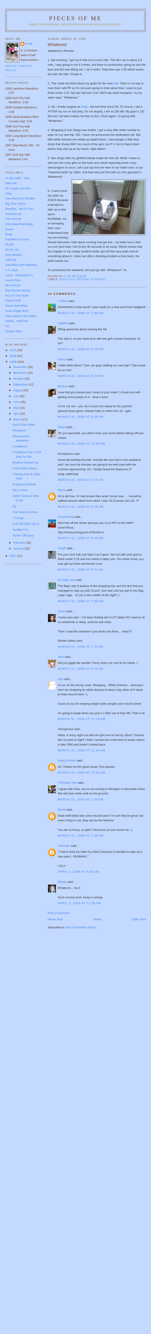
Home (97, 919)
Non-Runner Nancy (17, 290)
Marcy (62, 490)
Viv (7, 326)
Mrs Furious (13, 285)
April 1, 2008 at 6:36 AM (78, 871)
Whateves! (19, 430)
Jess (61, 656)
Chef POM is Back (24, 468)
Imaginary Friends (24, 484)
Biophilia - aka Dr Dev (19, 208)
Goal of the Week (23, 424)
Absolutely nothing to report (82, 279)
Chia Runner (13, 214)
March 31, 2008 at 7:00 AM (80, 601)
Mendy (62, 882)
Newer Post (55, 919)
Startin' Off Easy (22, 535)
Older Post (139, 919)
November (20, 372)
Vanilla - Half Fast (16, 321)
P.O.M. (29, 44)
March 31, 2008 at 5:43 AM (80, 538)
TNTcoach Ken (67, 782)
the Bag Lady (66, 580)
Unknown (64, 845)
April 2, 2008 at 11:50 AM (79, 903)
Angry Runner (67, 760)
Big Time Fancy (15, 203)
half (115, 83)
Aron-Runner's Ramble (20, 198)
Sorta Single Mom (16, 311)
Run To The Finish (17, 295)
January (19, 548)
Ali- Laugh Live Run (18, 188)
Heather (63, 323)
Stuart (62, 427)
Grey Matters (13, 254)
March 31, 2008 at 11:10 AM (81, 719)
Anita (84, 106)
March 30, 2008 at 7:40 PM (81, 313)
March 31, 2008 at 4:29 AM (80, 506)
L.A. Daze (11, 270)
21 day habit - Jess (17, 178)
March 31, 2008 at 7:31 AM (80, 646)
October (19, 378)
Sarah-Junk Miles (16, 305)
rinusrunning (66, 516)
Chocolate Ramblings (19, 224)
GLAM (9, 244)
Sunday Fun (20, 529)
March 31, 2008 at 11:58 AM (81, 772)
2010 (13, 350)
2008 (13, 361)
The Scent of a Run (25, 512)
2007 (13, 556)
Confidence (19, 446)
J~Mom (63, 301)
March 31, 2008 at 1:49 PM (81, 799)
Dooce (9, 229)
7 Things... (19, 518)
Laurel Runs (13, 280)
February (19, 542)
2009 (13, 356)
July (16, 396)
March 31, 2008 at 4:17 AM (80, 479)
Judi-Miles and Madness (21, 265)
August (18, 390)
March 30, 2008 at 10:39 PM (81, 443)
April (16, 413)
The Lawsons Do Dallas (20, 316)
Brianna (63, 386)
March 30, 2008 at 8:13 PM (81, 349)
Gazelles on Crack (17, 239)
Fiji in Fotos (19, 490)
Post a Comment (59, 913)
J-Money (10, 259)
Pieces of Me (75, 18)
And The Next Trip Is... (26, 523)
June (17, 402)
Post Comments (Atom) (81, 927)
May (16, 407)
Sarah (62, 611)
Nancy (62, 359)
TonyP (62, 548)
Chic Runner (13, 219)
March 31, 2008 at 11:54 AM (81, 750)
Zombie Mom (13, 331)
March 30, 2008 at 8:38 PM (81, 416)
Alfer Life (11, 183)
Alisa (8, 193)
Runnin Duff (13, 300)
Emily (8, 234)
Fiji (14, 506)
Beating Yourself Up (25, 462)
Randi (62, 809)
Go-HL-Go (12, 249)
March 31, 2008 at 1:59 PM (81, 835)
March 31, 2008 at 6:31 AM (80, 569)
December (20, 367)
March (17, 419)
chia (60, 679)
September (20, 384)
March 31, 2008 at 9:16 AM (80, 668)
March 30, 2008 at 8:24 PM (81, 376)
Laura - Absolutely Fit (19, 275)
